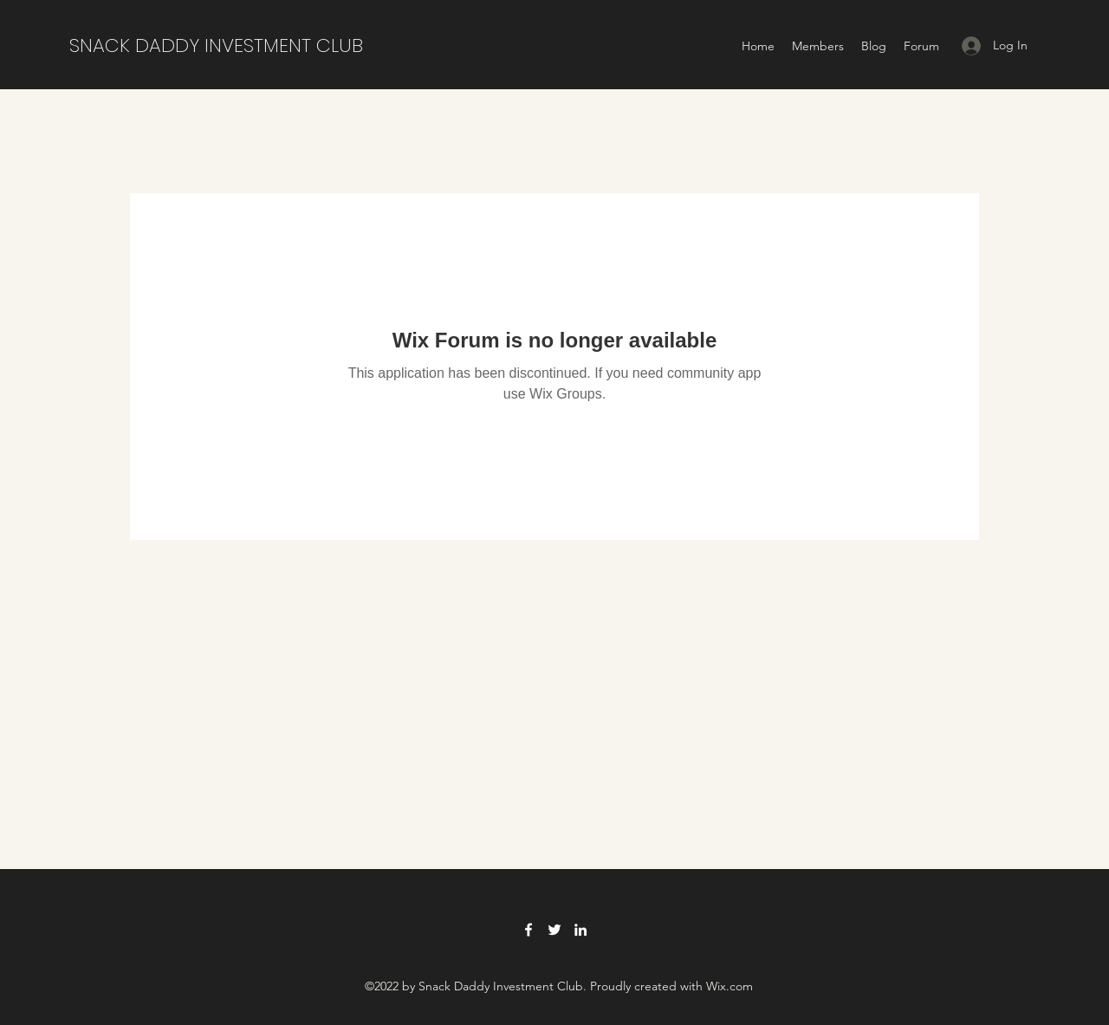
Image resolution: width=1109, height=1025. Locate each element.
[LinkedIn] (580, 929)
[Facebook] (528, 929)
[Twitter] (554, 929)
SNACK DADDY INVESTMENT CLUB (216, 45)
